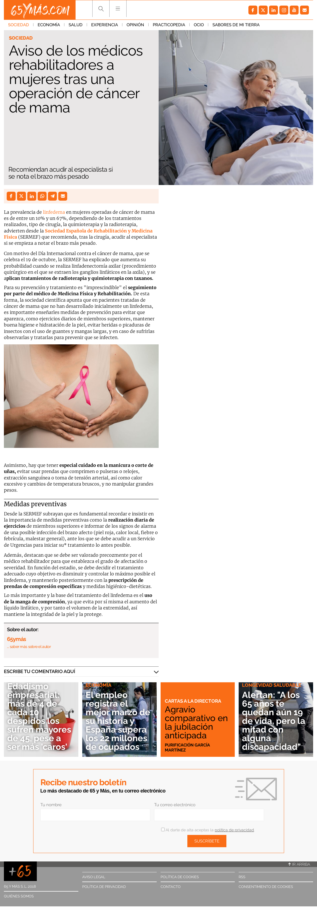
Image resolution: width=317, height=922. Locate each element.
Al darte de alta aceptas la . (208, 830)
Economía (49, 24)
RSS (242, 877)
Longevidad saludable (271, 685)
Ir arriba (299, 864)
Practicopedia (169, 24)
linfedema (54, 212)
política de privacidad (234, 830)
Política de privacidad (104, 887)
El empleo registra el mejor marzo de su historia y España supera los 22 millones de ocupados (118, 721)
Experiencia (104, 24)
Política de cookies (180, 877)
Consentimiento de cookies (266, 887)
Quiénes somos (19, 896)
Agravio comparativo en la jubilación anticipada (196, 722)
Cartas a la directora (193, 701)
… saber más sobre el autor (29, 646)
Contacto (171, 887)
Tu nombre (51, 804)
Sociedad (18, 24)
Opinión (135, 24)
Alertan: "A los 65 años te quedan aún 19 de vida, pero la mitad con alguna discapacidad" (273, 721)
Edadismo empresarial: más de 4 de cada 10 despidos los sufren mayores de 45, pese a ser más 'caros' (39, 716)
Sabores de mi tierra (236, 24)
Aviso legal (93, 877)
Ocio (199, 24)
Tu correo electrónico (174, 804)
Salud (76, 24)
